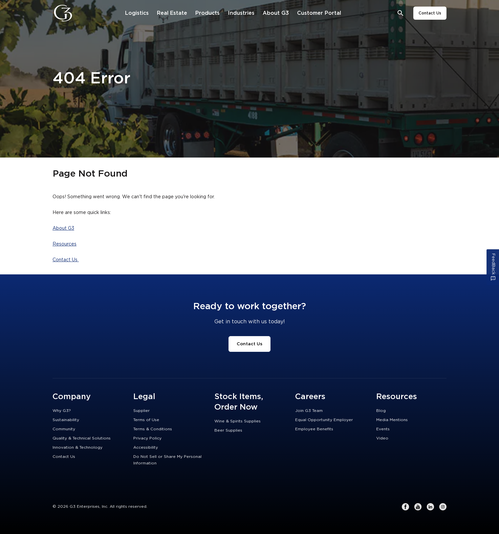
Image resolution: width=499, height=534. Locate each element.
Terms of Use (146, 420)
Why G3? (62, 411)
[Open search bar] (400, 13)
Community (64, 429)
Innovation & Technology (77, 447)
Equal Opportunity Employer (324, 420)
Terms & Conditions (152, 429)
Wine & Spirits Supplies (237, 421)
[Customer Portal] (319, 13)
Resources (64, 244)
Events (383, 429)
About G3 (63, 228)
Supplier (141, 411)
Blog (381, 411)
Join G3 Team (309, 411)
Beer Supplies (228, 430)
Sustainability (66, 420)
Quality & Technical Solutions (82, 438)
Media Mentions (392, 420)
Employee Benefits (314, 429)
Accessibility (145, 447)
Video (382, 438)
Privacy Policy (147, 438)
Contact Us (430, 13)
